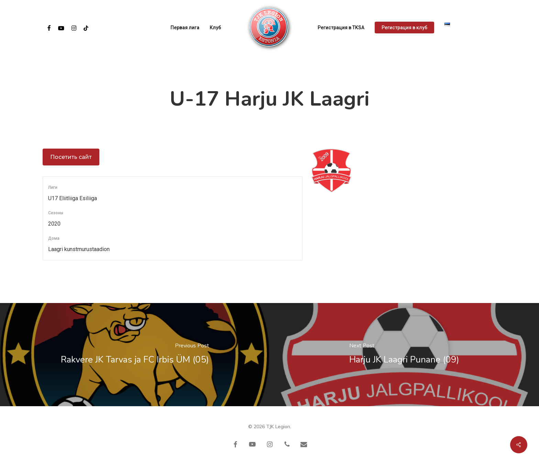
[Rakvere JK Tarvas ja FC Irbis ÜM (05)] (135, 354)
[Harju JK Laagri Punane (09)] (404, 354)
